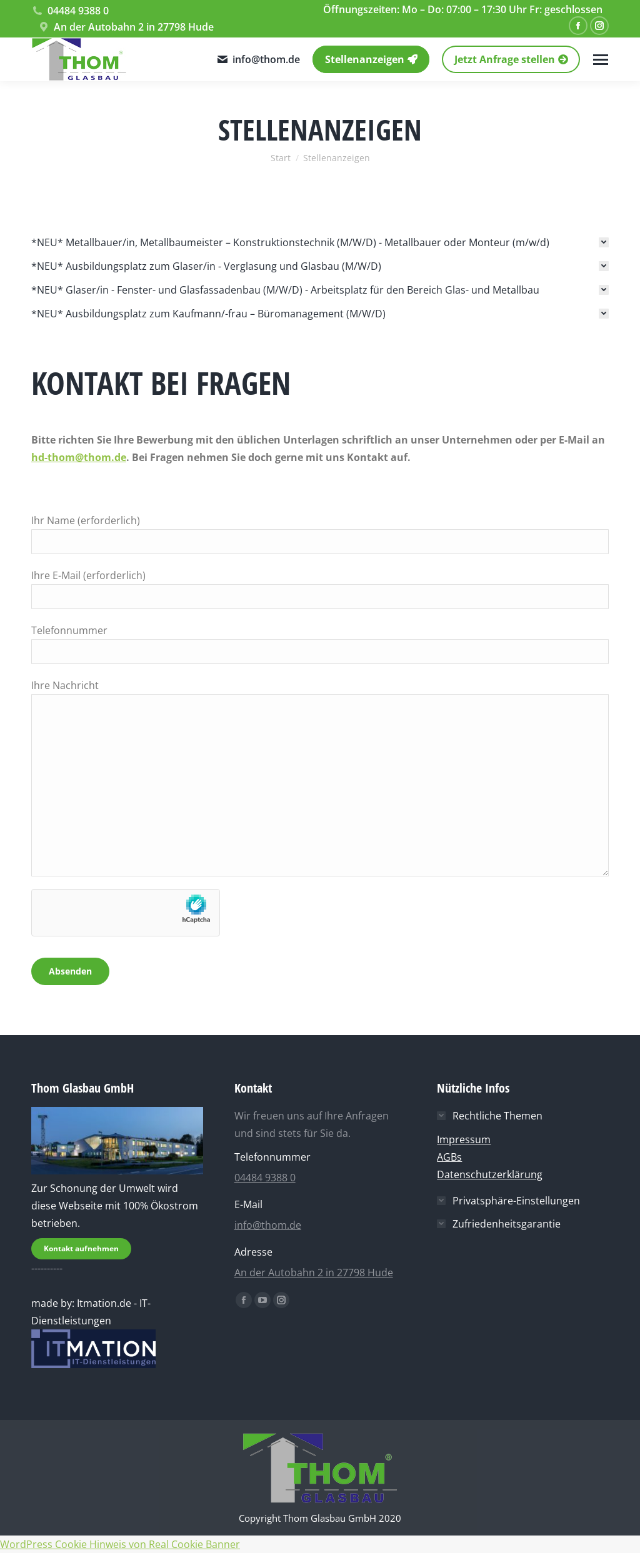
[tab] (320, 242)
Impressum (464, 1139)
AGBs (449, 1157)
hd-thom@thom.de (78, 457)
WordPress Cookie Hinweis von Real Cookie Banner (120, 1544)
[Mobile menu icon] (600, 59)
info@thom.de (258, 59)
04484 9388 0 (70, 10)
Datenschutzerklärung (489, 1174)
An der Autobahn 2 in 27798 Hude (126, 27)
